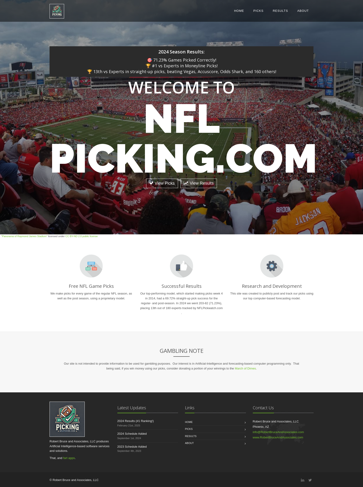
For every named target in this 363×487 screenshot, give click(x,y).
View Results (199, 183)
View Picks (162, 183)
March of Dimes (245, 368)
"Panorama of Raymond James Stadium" (24, 236)
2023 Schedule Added (132, 446)
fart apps (69, 458)
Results (280, 10)
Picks (258, 10)
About (303, 10)
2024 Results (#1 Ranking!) (135, 421)
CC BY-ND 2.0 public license (81, 236)
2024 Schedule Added (132, 433)
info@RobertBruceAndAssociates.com (278, 432)
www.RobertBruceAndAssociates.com (278, 437)
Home (239, 10)
